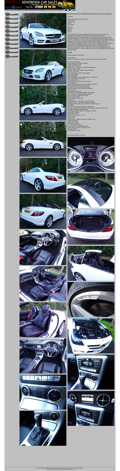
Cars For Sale (55, 468)
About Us (48, 468)
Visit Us (67, 468)
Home (38, 468)
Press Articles (76, 468)
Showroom (43, 468)
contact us (82, 135)
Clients (81, 468)
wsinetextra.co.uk (70, 469)
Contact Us (61, 468)
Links (70, 468)
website (62, 469)
